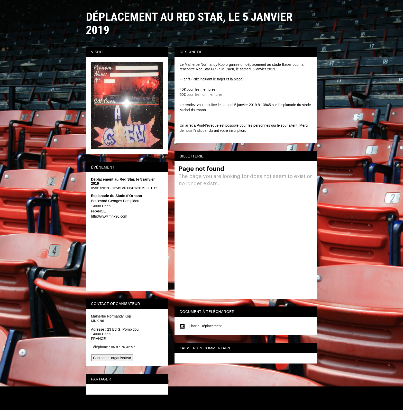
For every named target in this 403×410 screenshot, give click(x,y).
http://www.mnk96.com (109, 216)
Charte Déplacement (201, 326)
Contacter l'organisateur (112, 358)
